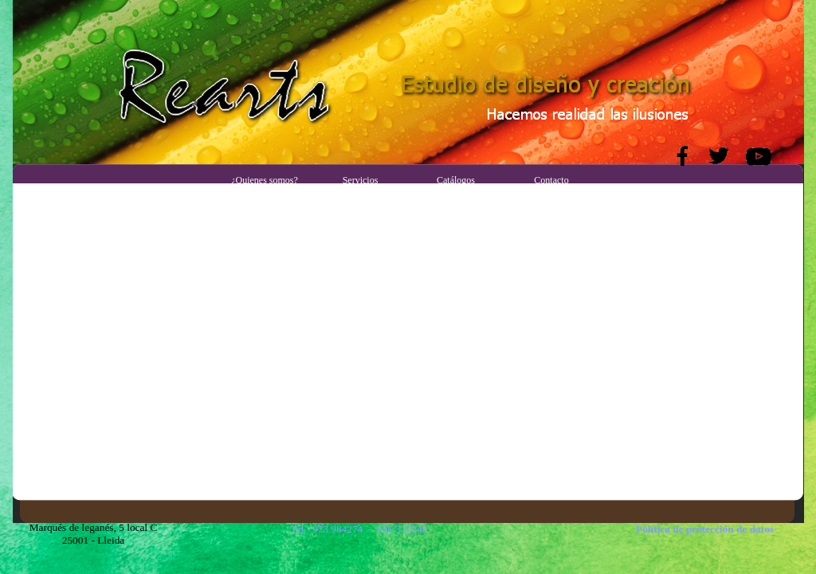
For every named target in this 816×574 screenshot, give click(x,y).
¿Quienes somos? (264, 180)
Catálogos (456, 180)
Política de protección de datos (705, 529)
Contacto (551, 180)
